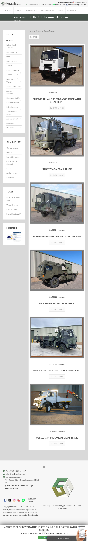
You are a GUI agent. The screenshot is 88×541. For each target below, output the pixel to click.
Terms (79, 505)
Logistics (10, 152)
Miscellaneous (12, 107)
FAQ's (8, 168)
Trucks (9, 66)
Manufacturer (11, 61)
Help (60, 10)
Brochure (10, 177)
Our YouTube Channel (11, 162)
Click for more (57, 108)
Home (8, 10)
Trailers (9, 74)
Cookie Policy (69, 505)
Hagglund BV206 (13, 98)
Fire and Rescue (12, 102)
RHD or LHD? (11, 209)
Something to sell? (13, 214)
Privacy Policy (57, 505)
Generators (10, 123)
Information (31, 10)
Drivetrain (10, 128)
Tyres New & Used (11, 112)
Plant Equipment (12, 70)
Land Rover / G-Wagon (12, 80)
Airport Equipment (13, 86)
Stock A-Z (10, 57)
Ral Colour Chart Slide (12, 199)
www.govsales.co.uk (14, 477)
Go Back (33, 37)
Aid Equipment (12, 119)
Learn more (63, 533)
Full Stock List (11, 52)
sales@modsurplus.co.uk (15, 474)
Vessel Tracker (12, 205)
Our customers (12, 148)
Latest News (47, 10)
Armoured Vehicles (10, 92)
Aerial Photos (11, 173)
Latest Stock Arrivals (11, 46)
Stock (18, 10)
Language (71, 10)
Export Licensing (12, 157)
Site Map (47, 505)
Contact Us (62, 508)
